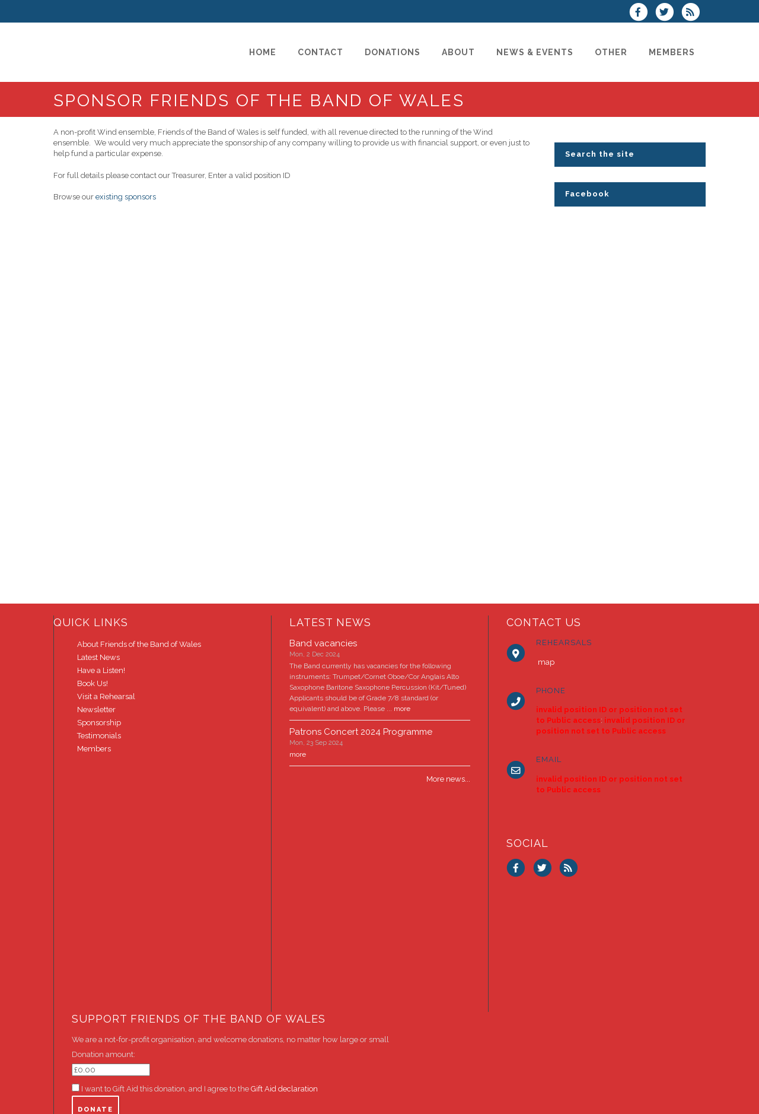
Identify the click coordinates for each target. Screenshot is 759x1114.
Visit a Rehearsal (106, 696)
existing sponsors (125, 196)
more (402, 708)
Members (94, 748)
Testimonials (99, 735)
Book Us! (92, 683)
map (546, 662)
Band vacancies (323, 643)
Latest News (98, 657)
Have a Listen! (101, 670)
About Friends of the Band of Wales (139, 644)
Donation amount (102, 1054)
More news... (448, 779)
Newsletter (96, 709)
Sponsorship (99, 722)
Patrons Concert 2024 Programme (360, 731)
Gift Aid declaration (284, 1088)
